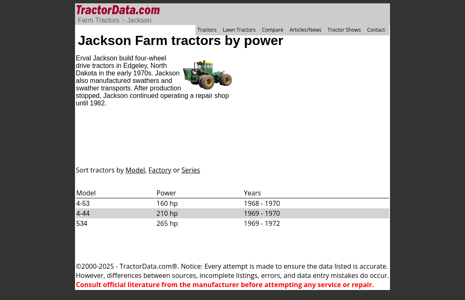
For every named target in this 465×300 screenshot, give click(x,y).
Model (135, 170)
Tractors (207, 29)
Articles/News (305, 29)
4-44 (83, 213)
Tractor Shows (344, 29)
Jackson (139, 20)
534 (82, 223)
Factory (159, 170)
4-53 (83, 203)
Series (191, 170)
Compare (272, 29)
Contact (376, 29)
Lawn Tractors (239, 29)
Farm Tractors (99, 20)
